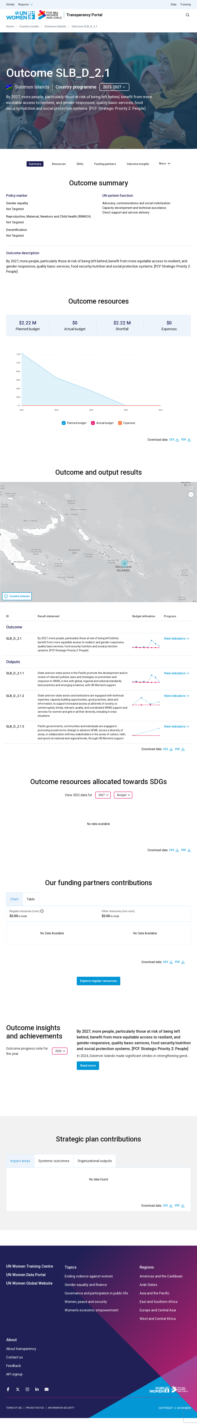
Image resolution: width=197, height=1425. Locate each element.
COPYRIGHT (166, 1415)
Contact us (14, 1364)
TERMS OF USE (14, 1414)
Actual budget (105, 429)
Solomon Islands (55, 33)
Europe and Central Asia (158, 1317)
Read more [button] (88, 1072)
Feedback (13, 1372)
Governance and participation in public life (96, 1300)
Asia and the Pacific (154, 1300)
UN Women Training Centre (29, 1273)
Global (10, 4)
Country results (29, 33)
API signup (14, 1381)
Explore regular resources (98, 987)
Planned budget (76, 429)
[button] (124, 570)
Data (173, 4)
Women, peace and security (86, 1308)
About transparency (21, 1355)
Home (10, 33)
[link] (177, 651)
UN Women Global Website (29, 1290)
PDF (183, 446)
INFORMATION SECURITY (61, 1414)
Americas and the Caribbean (161, 1283)
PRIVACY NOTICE (35, 1414)
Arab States (148, 1291)
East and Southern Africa (158, 1308)
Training (185, 4)
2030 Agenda (139, 18)
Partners (114, 18)
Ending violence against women (89, 1283)
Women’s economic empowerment (91, 1317)
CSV (171, 446)
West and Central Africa (158, 1325)
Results (93, 18)
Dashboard (168, 18)
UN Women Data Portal (26, 1281)
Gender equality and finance (86, 1291)
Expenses (129, 429)
